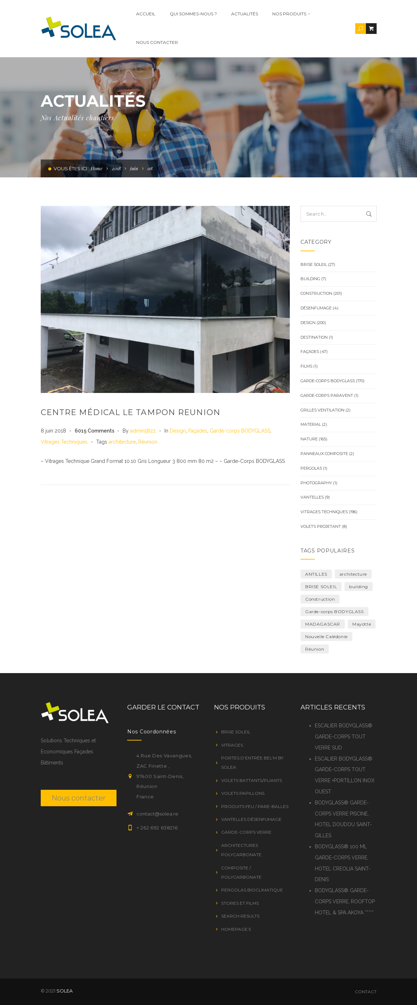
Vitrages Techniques (64, 442)
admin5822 (143, 431)
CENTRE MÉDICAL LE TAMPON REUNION (130, 412)
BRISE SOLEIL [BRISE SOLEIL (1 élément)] (321, 586)
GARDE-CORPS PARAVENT (327, 395)
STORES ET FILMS (240, 903)
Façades (197, 431)
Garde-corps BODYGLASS (240, 431)
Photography (316, 482)
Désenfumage (316, 307)
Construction (316, 293)
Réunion (147, 442)
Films (306, 366)
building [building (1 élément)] (358, 586)
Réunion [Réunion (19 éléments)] (314, 649)
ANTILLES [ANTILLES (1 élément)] (316, 574)
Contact (366, 991)
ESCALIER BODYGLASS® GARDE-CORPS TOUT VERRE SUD (343, 737)
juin (134, 168)
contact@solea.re (157, 814)
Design (178, 431)
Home (97, 168)
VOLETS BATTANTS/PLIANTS (251, 780)
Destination (314, 337)
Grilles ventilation (322, 410)
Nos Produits (278, 13)
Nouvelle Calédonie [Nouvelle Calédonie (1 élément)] (326, 636)
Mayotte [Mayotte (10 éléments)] (361, 624)
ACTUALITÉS (231, 13)
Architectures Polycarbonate (241, 850)
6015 (94, 431)
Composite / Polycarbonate (241, 872)
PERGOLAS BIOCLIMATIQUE (252, 890)
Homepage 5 (236, 929)
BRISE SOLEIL (314, 264)
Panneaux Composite (324, 453)
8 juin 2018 (54, 431)
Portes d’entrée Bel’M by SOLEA (252, 762)
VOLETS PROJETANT (321, 526)
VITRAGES (232, 745)
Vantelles (312, 497)
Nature (309, 438)
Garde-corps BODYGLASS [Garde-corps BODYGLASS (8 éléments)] (334, 611)
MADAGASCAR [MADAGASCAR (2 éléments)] (322, 624)
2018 (116, 168)
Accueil (133, 13)
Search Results (240, 916)
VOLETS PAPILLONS (242, 793)
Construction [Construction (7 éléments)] (320, 599)
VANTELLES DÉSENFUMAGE (251, 819)
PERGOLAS (311, 468)
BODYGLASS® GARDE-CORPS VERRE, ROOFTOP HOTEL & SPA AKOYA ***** (345, 901)
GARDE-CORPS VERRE (246, 832)
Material (311, 424)
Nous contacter (144, 42)
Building (310, 278)
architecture (122, 442)
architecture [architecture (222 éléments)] (353, 574)
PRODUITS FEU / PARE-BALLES (254, 806)
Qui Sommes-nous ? (180, 13)
